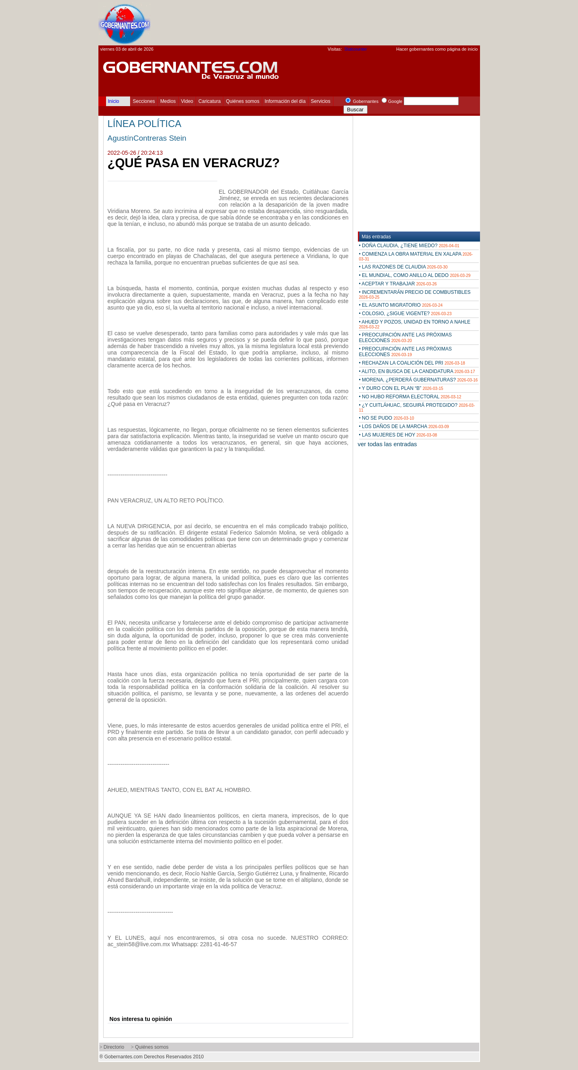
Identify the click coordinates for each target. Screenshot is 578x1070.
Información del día (285, 101)
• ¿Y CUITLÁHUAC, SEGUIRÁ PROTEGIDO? (417, 407)
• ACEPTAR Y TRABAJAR (398, 284)
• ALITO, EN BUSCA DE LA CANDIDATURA (417, 371)
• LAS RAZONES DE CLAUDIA (403, 267)
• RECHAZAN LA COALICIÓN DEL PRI (412, 363)
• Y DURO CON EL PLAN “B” (401, 388)
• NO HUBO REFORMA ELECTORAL (410, 397)
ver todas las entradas (387, 444)
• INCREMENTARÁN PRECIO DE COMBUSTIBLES (415, 294)
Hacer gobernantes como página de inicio (437, 49)
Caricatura (209, 101)
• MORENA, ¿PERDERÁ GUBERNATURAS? (418, 380)
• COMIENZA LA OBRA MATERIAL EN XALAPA (416, 256)
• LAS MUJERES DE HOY (398, 435)
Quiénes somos (242, 101)
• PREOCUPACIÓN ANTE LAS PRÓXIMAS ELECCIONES (405, 337)
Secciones (144, 101)
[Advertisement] (334, 22)
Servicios (321, 101)
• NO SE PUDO (386, 418)
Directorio (114, 1047)
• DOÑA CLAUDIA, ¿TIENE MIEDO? (409, 245)
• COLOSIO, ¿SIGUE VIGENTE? (405, 313)
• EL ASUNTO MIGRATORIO (401, 305)
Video (187, 101)
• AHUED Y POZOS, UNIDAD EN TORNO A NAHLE (414, 324)
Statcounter (355, 49)
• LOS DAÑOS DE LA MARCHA (404, 426)
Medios (168, 101)
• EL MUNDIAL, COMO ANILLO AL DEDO (415, 275)
